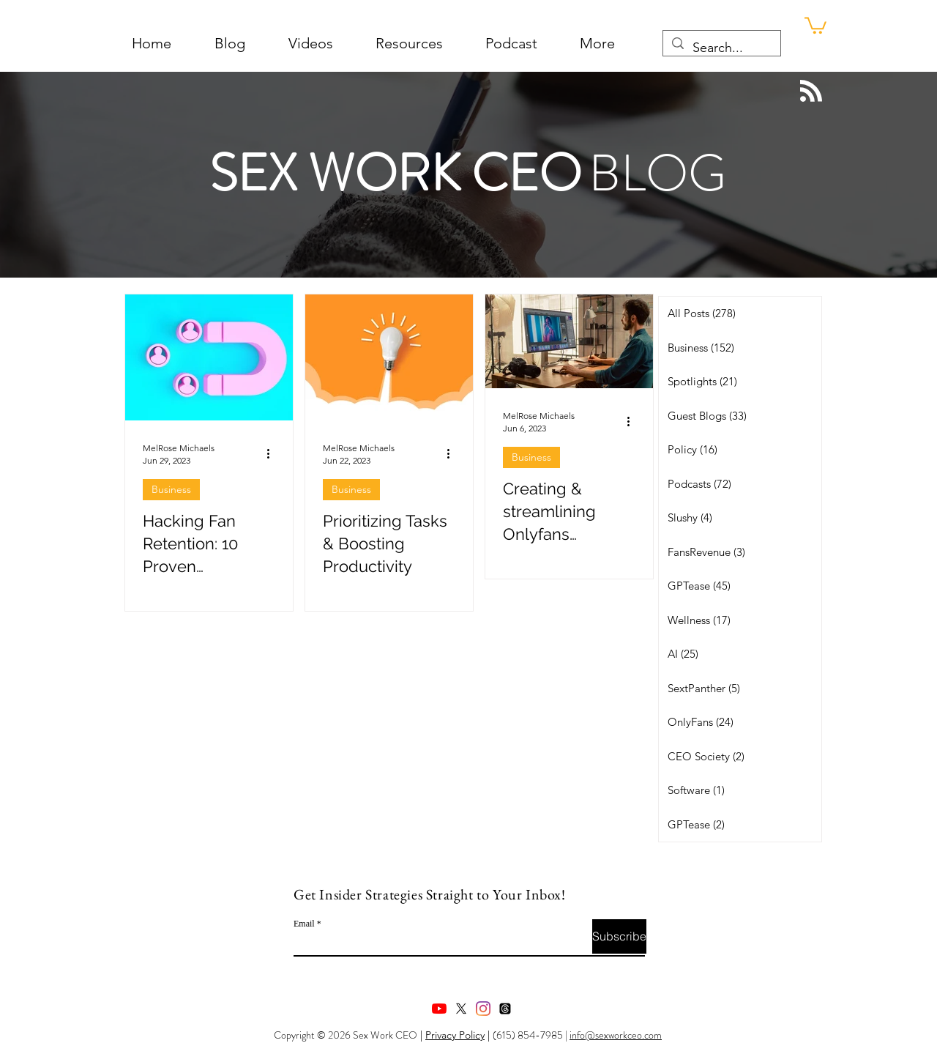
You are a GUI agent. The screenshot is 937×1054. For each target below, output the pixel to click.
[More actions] (273, 453)
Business (171, 489)
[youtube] (439, 1008)
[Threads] (505, 1008)
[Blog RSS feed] (811, 91)
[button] (597, 43)
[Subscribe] (619, 936)
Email (304, 923)
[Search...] (721, 48)
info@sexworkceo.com (616, 1035)
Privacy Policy (455, 1035)
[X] (461, 1008)
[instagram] (483, 1008)
